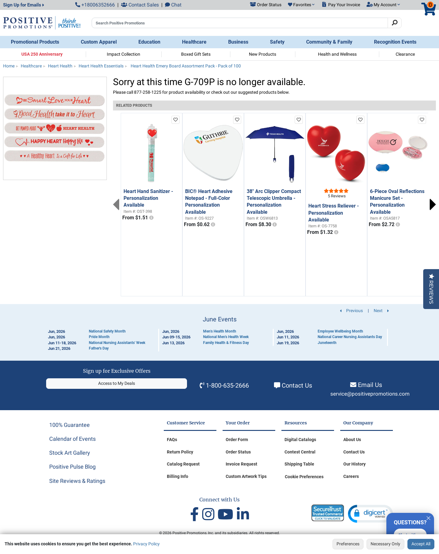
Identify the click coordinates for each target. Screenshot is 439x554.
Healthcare (194, 42)
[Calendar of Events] (219, 333)
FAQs (172, 439)
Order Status (238, 451)
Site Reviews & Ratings (77, 481)
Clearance (405, 54)
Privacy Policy (146, 543)
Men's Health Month (219, 331)
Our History (354, 464)
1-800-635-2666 (227, 385)
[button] (301, 5)
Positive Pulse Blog (72, 466)
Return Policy (180, 451)
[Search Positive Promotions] (240, 23)
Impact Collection (123, 54)
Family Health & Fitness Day (226, 343)
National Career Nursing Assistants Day (350, 337)
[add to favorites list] (176, 120)
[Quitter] (428, 517)
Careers (351, 476)
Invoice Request (241, 464)
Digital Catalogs (300, 439)
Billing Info (177, 476)
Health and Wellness (337, 54)
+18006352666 (95, 5)
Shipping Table (299, 464)
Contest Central (300, 451)
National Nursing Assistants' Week (117, 343)
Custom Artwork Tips (246, 476)
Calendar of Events (72, 439)
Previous (116, 204)
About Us (352, 439)
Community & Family (329, 42)
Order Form (237, 439)
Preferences (348, 543)
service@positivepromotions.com (370, 394)
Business (238, 42)
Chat (173, 5)
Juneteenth (327, 343)
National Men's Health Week (226, 337)
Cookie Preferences (304, 476)
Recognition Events (395, 42)
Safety (277, 42)
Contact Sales (140, 5)
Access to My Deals (116, 383)
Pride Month (99, 337)
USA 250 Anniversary (42, 54)
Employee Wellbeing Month (340, 331)
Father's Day (99, 348)
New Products (262, 54)
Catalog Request (183, 464)
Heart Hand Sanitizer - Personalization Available (148, 198)
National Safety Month (107, 331)
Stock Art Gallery (69, 452)
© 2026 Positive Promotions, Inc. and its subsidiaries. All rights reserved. (219, 533)
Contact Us (297, 385)
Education (149, 42)
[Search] (395, 23)
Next (433, 204)
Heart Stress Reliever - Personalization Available (333, 213)
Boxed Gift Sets (196, 54)
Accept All (420, 543)
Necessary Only (385, 543)
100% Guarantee (69, 425)
